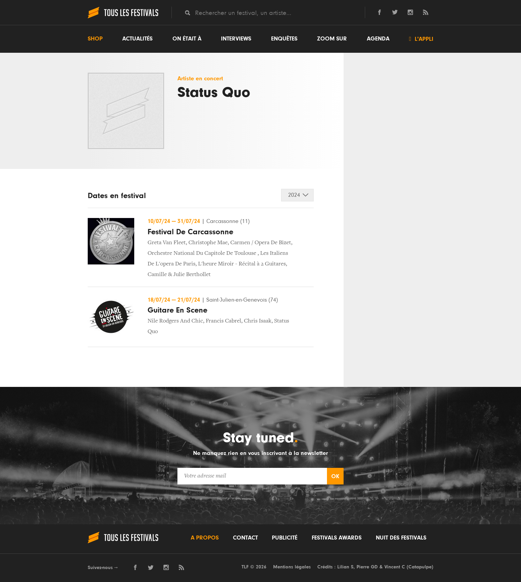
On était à (186, 39)
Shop (95, 39)
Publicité (284, 538)
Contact (245, 538)
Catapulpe (420, 566)
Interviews (236, 39)
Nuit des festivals (401, 538)
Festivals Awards (337, 538)
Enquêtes (284, 39)
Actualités (137, 39)
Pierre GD (367, 566)
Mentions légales (292, 566)
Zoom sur (332, 39)
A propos (205, 538)
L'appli (421, 39)
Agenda (378, 39)
